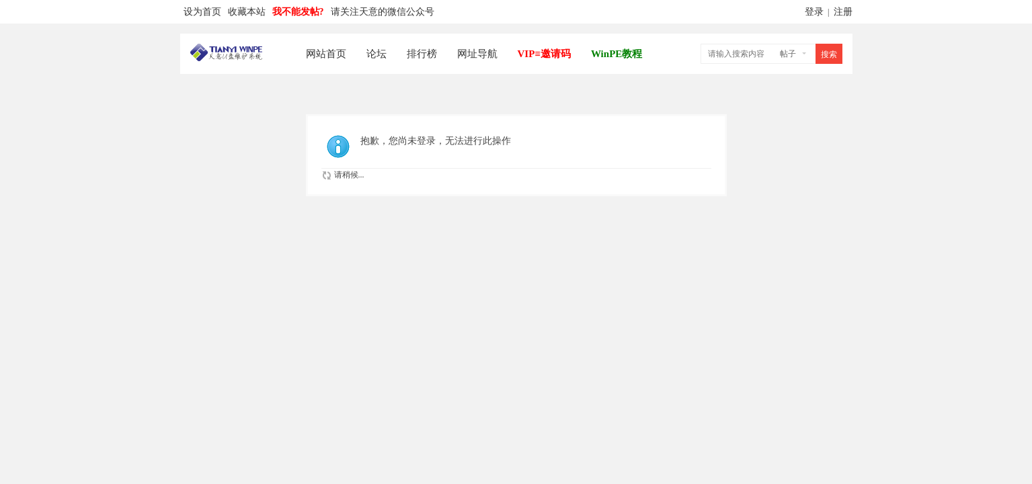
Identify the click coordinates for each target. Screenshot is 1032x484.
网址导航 (477, 53)
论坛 (376, 53)
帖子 (788, 53)
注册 (843, 12)
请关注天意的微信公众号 (382, 12)
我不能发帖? (298, 12)
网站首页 (326, 53)
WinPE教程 (616, 53)
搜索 (829, 54)
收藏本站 (247, 12)
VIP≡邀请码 (544, 53)
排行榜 (422, 53)
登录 (814, 12)
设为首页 (202, 12)
